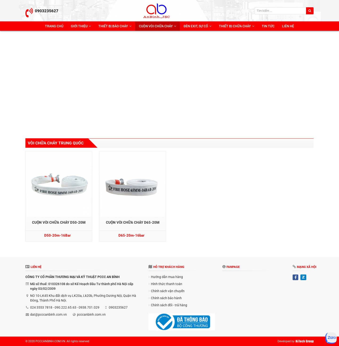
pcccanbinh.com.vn (91, 314)
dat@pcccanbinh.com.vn (48, 314)
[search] (310, 10)
